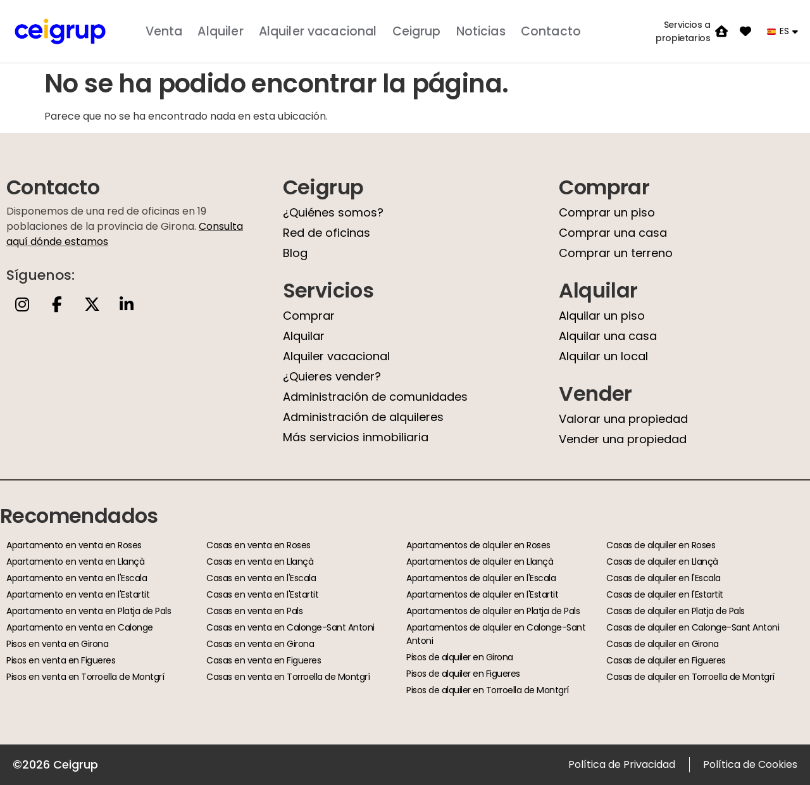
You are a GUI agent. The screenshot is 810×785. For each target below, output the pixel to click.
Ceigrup (416, 31)
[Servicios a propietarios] (721, 31)
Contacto (551, 31)
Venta (164, 31)
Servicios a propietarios (683, 31)
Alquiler (220, 31)
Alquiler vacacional (318, 31)
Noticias (481, 31)
